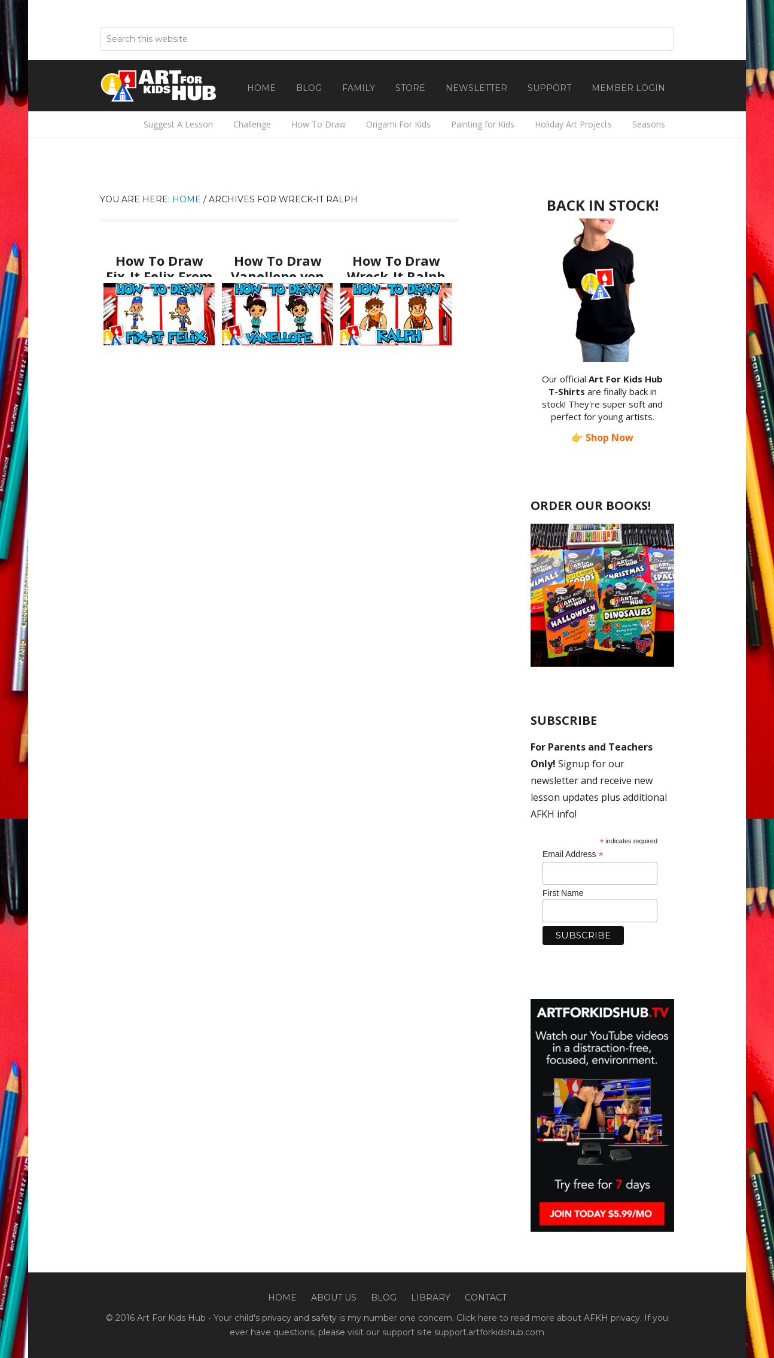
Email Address (573, 854)
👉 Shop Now (602, 437)
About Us (333, 1297)
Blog (384, 1297)
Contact (486, 1297)
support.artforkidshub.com (489, 1332)
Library (430, 1297)
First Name (563, 893)
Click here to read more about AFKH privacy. (549, 1318)
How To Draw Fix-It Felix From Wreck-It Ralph (159, 270)
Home (282, 1297)
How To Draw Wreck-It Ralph (396, 264)
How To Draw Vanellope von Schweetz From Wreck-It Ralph (278, 276)
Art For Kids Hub (160, 85)
